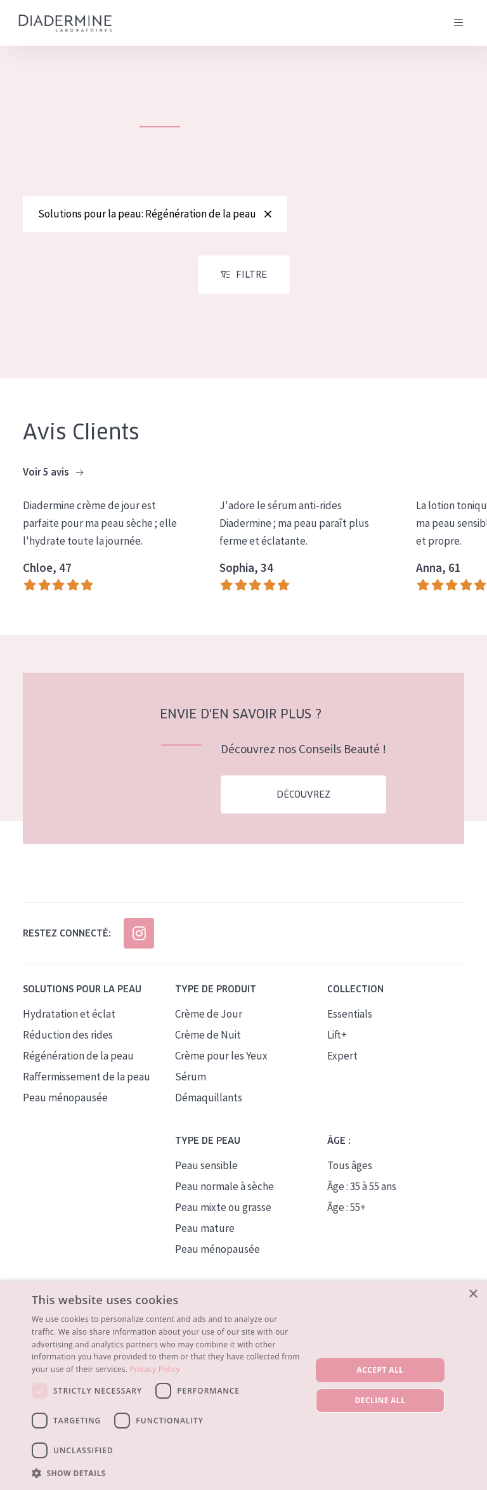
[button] (167, 1472)
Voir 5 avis (53, 479)
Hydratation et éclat (69, 1021)
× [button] (472, 1294)
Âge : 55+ (346, 1214)
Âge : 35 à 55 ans (361, 1193)
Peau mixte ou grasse (223, 1214)
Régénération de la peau (78, 1063)
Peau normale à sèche (224, 1193)
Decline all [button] (380, 1400)
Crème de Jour (208, 1021)
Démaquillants (208, 1104)
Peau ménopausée (65, 1104)
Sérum (190, 1084)
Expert (342, 1063)
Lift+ (337, 1042)
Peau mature (205, 1235)
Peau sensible (206, 1172)
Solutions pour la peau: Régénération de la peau (155, 214)
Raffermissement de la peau (86, 1084)
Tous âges (349, 1172)
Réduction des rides (68, 1042)
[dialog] (243, 1385)
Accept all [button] (380, 1369)
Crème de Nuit (208, 1042)
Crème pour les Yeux (221, 1063)
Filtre (251, 281)
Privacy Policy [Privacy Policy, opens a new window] (155, 1369)
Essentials (349, 1021)
